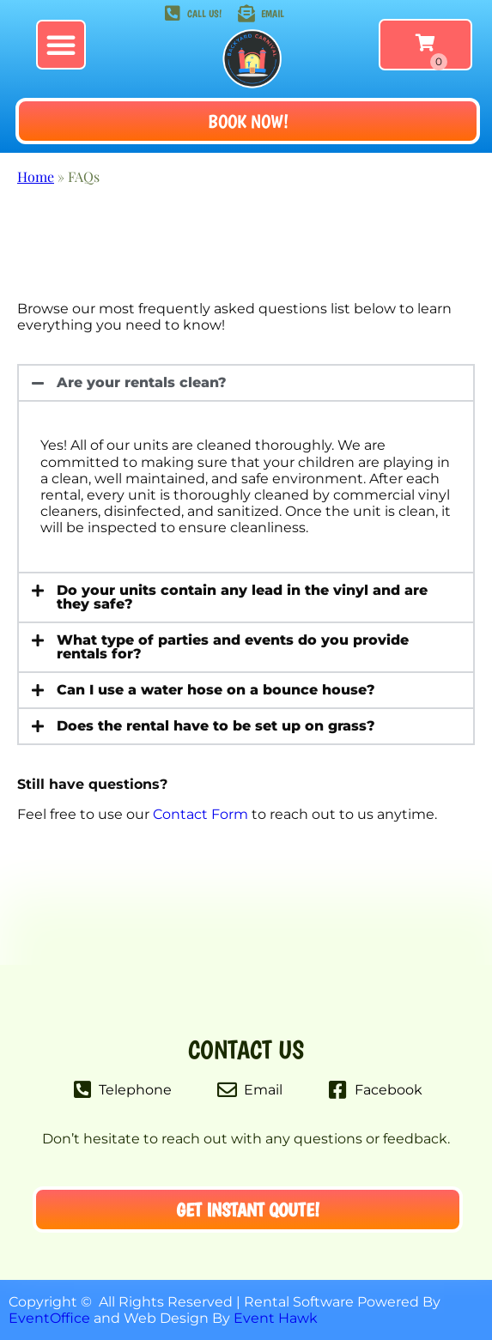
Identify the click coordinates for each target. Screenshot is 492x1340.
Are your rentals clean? (142, 382)
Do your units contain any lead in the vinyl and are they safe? (242, 597)
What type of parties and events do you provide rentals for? (233, 647)
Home (35, 176)
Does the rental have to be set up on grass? (216, 726)
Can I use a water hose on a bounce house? (216, 690)
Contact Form (200, 814)
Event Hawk (276, 1318)
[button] (61, 45)
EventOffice (49, 1318)
